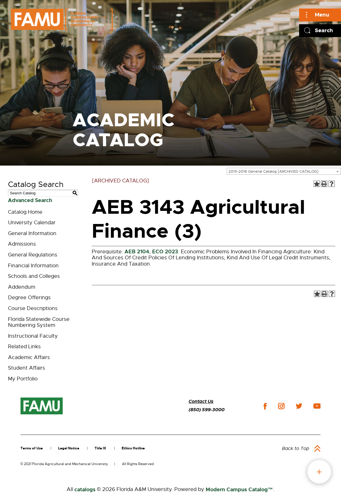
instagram (281, 406)
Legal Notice (68, 448)
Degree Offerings (29, 297)
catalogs (84, 489)
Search (324, 30)
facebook (265, 406)
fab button (319, 472)
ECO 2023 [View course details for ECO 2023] (165, 251)
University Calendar (32, 222)
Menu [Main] (322, 14)
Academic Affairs (29, 357)
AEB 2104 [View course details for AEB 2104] (136, 251)
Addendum (21, 287)
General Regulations (32, 255)
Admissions (22, 244)
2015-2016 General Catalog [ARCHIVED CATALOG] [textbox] (273, 171)
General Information (32, 233)
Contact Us (201, 401)
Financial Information (33, 265)
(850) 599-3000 (206, 409)
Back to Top (295, 448)
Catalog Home (25, 212)
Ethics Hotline (133, 448)
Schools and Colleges (34, 276)
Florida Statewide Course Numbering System (39, 322)
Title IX (100, 448)
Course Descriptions (33, 308)
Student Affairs (26, 368)
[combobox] (284, 171)
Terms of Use (32, 448)
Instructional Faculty (33, 336)
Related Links (24, 346)
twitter (299, 406)
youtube (316, 406)
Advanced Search (30, 200)
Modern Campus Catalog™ (239, 489)
